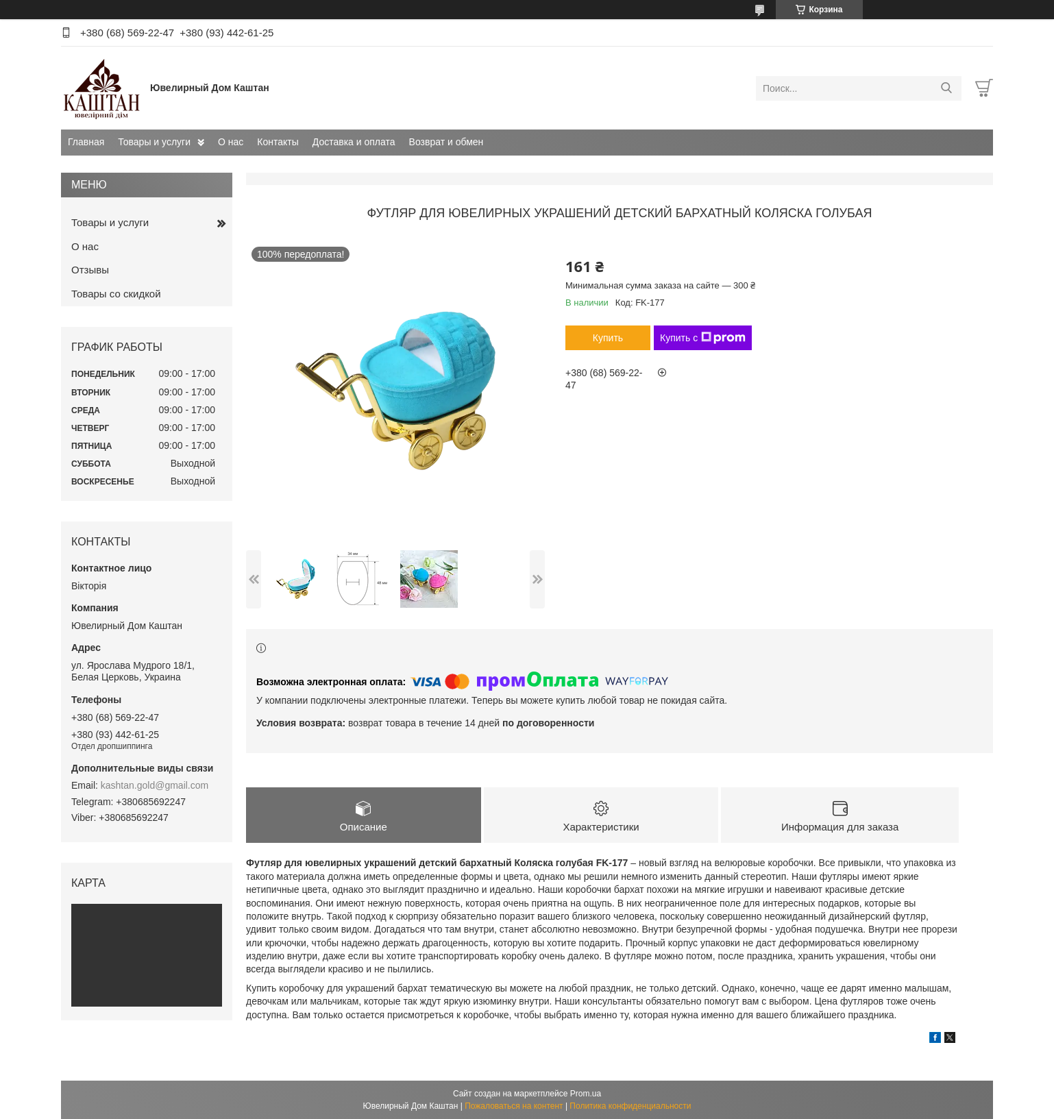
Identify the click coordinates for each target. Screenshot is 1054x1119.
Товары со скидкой (116, 293)
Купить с (703, 338)
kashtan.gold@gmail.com (154, 785)
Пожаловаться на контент (514, 1106)
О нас (230, 141)
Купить (608, 337)
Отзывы (90, 269)
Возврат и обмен (446, 141)
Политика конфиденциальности (630, 1106)
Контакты (277, 141)
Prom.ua (585, 1093)
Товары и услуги (154, 141)
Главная (86, 141)
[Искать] (946, 88)
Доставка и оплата (353, 141)
